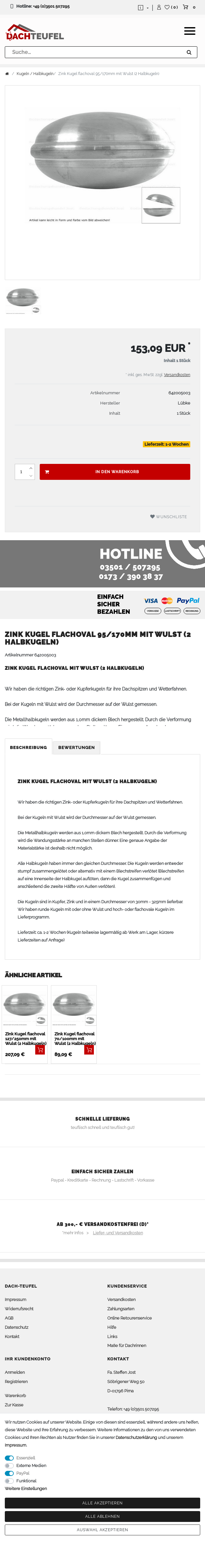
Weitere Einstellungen (26, 1488)
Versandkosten (177, 375)
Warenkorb (15, 1395)
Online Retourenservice (129, 1318)
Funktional (26, 1481)
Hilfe (111, 1327)
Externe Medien (31, 1465)
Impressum (15, 1299)
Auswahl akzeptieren (102, 1530)
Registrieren (16, 1381)
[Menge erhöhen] (31, 468)
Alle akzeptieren (102, 1503)
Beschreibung (28, 747)
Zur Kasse (14, 1405)
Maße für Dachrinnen (126, 1345)
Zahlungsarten (120, 1308)
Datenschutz (16, 1327)
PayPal (22, 1473)
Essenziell (25, 1458)
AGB (9, 1318)
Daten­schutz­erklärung (136, 1437)
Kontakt (12, 1336)
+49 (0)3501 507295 (51, 6)
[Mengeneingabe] (21, 472)
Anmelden (15, 1372)
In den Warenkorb (92, 471)
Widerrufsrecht (19, 1308)
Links (112, 1336)
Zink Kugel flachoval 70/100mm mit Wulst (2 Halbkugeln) (75, 1039)
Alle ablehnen (102, 1516)
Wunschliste (168, 516)
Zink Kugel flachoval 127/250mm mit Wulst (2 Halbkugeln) (25, 1039)
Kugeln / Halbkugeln (35, 74)
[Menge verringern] (31, 476)
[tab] (29, 747)
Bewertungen (76, 747)
